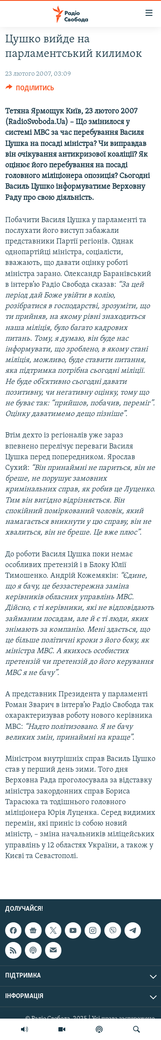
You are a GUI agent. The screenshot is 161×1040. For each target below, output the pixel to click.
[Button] (30, 90)
